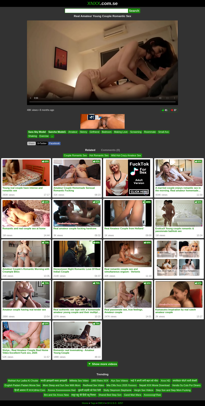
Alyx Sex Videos (119, 380)
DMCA (101, 403)
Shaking (32, 136)
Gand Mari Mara (132, 395)
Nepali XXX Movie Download (154, 385)
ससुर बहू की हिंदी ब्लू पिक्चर (83, 395)
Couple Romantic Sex (75, 155)
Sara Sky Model (37, 132)
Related (90, 150)
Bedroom (106, 132)
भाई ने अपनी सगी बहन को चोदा (144, 380)
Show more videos (102, 364)
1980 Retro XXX (99, 380)
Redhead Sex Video (93, 385)
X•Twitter (42, 143)
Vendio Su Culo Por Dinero (186, 385)
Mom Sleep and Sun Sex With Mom (61, 385)
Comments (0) (110, 150)
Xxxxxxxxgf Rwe (152, 395)
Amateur (72, 132)
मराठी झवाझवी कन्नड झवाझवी (54, 380)
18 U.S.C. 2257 (115, 403)
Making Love (121, 132)
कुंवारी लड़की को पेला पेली (89, 390)
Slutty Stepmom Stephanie (117, 390)
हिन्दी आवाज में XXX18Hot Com (29, 390)
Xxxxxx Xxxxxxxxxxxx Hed (62, 390)
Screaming (135, 132)
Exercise (44, 136)
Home (85, 403)
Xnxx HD (165, 380)
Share (31, 143)
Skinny (83, 132)
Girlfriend (94, 132)
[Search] (96, 10)
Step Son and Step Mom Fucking (173, 390)
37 (173, 110)
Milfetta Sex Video (79, 380)
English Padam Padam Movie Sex (22, 385)
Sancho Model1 (57, 132)
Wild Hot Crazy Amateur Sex (126, 155)
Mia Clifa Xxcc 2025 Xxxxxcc (122, 385)
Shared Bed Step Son (110, 395)
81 (164, 110)
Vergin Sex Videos (143, 390)
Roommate (150, 132)
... (52, 136)
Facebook (54, 143)
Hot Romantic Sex (99, 155)
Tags (93, 403)
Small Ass (163, 132)
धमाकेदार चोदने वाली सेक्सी (185, 380)
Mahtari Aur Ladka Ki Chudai (23, 380)
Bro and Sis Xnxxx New (56, 395)
